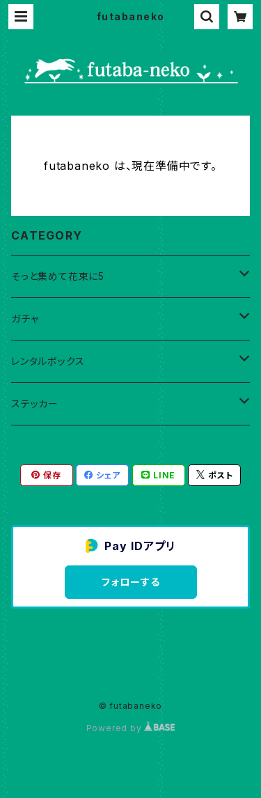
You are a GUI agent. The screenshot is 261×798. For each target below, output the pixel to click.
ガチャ (24, 318)
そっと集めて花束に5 (57, 276)
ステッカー (34, 403)
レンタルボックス (47, 361)
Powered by (130, 728)
